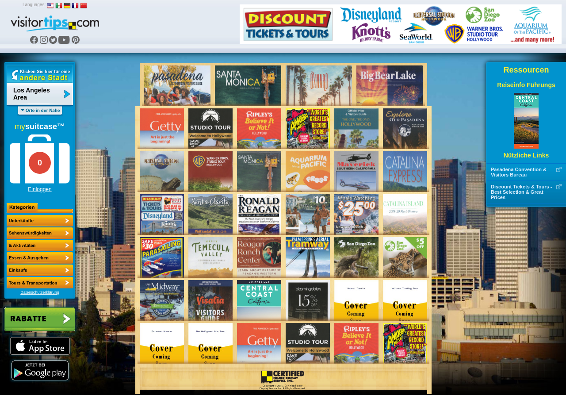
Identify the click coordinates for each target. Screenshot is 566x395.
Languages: (34, 4)
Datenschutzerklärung (39, 292)
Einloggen (39, 189)
